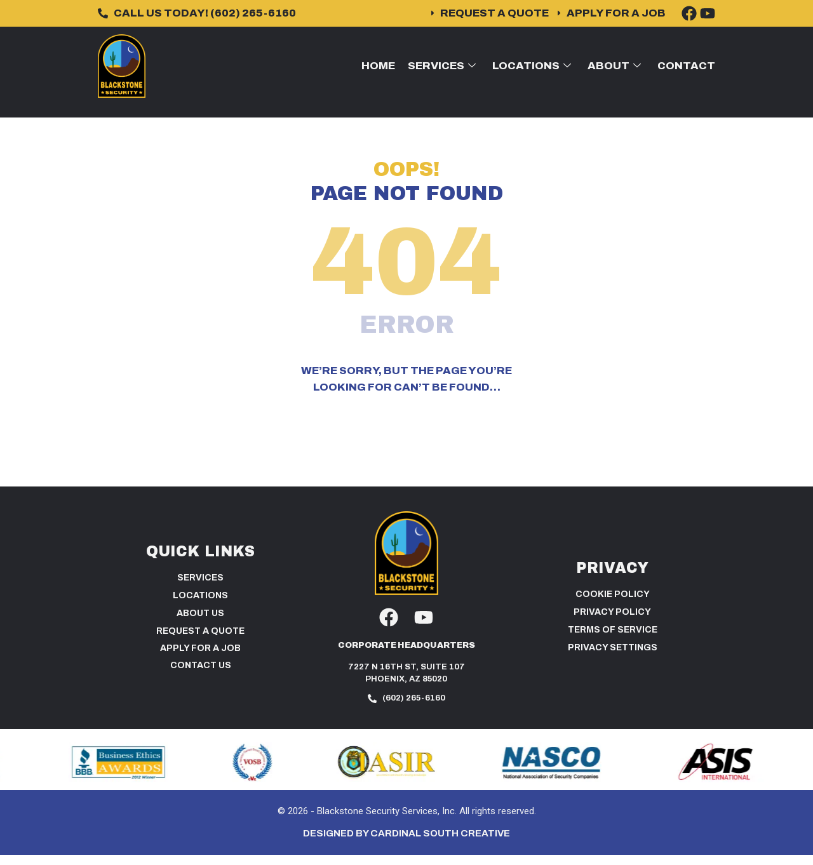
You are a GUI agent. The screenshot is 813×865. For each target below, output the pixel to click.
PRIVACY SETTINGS (612, 658)
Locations (531, 66)
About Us (200, 623)
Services (442, 66)
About (614, 66)
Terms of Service (612, 640)
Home (378, 66)
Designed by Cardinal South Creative (406, 844)
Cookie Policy (612, 605)
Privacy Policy (612, 622)
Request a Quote (200, 641)
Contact (686, 66)
